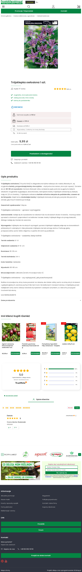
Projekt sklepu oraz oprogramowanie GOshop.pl (64, 570)
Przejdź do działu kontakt (41, 556)
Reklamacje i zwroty (8, 511)
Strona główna (6, 16)
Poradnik (41, 524)
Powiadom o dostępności (41, 153)
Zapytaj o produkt (21, 159)
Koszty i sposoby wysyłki (9, 503)
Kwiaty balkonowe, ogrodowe (24, 16)
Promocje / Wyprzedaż (24, 11)
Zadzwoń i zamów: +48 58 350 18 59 (27, 163)
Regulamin (46, 496)
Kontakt (64, 11)
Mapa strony (5, 570)
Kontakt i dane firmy (49, 503)
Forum (41, 530)
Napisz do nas (9, 549)
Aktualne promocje (7, 496)
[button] (4, 395)
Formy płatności (6, 507)
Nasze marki (5, 499)
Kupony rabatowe (48, 507)
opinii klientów (21, 377)
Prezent (19, 121)
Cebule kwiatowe (43, 16)
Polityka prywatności (49, 499)
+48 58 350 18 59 (26, 549)
